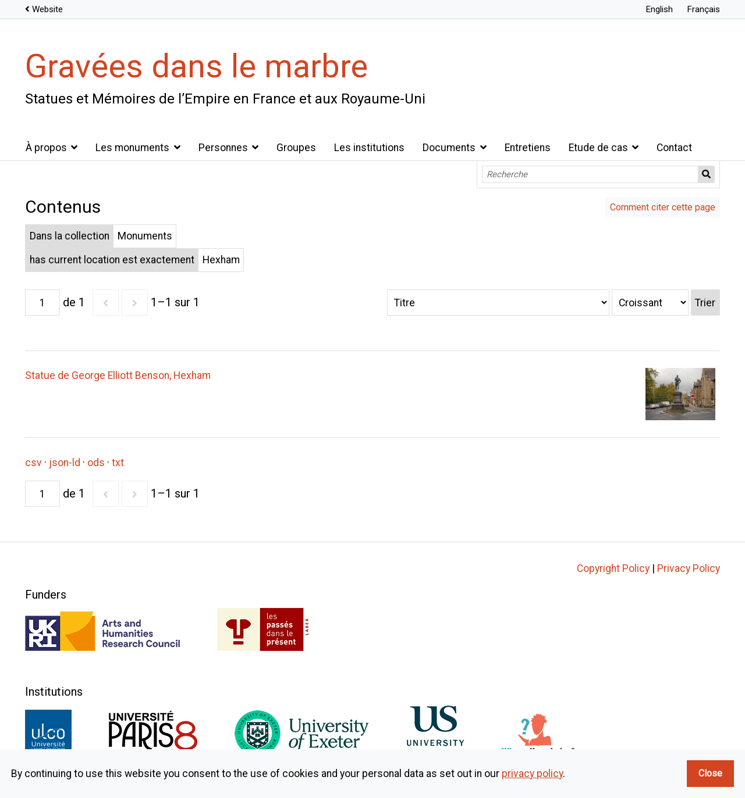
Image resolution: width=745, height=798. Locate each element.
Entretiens (528, 147)
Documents (449, 147)
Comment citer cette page (662, 207)
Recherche (706, 174)
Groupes (296, 147)
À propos (46, 147)
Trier (705, 303)
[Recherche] (590, 174)
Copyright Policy (613, 568)
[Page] (42, 302)
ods (96, 462)
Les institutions (369, 147)
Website (47, 9)
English (659, 9)
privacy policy (532, 773)
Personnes (223, 147)
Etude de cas (598, 147)
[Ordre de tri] (650, 302)
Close (710, 773)
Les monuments (132, 147)
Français (703, 9)
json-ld (64, 462)
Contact (674, 147)
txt (118, 462)
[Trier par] (498, 302)
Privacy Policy (688, 568)
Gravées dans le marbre (196, 66)
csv (33, 462)
